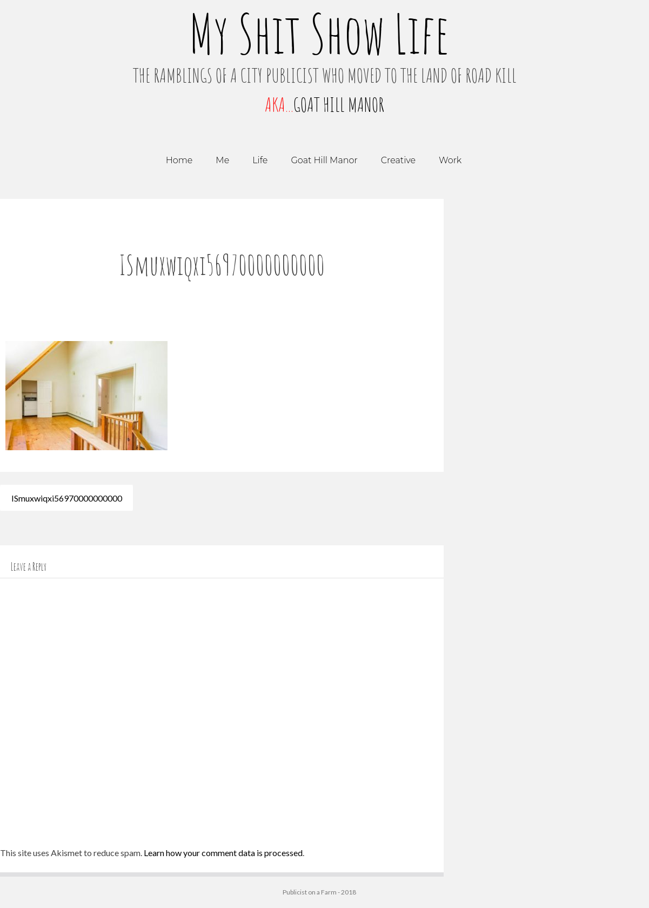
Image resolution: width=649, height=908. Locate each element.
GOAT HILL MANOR (338, 104)
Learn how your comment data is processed (223, 852)
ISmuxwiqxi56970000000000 (66, 497)
